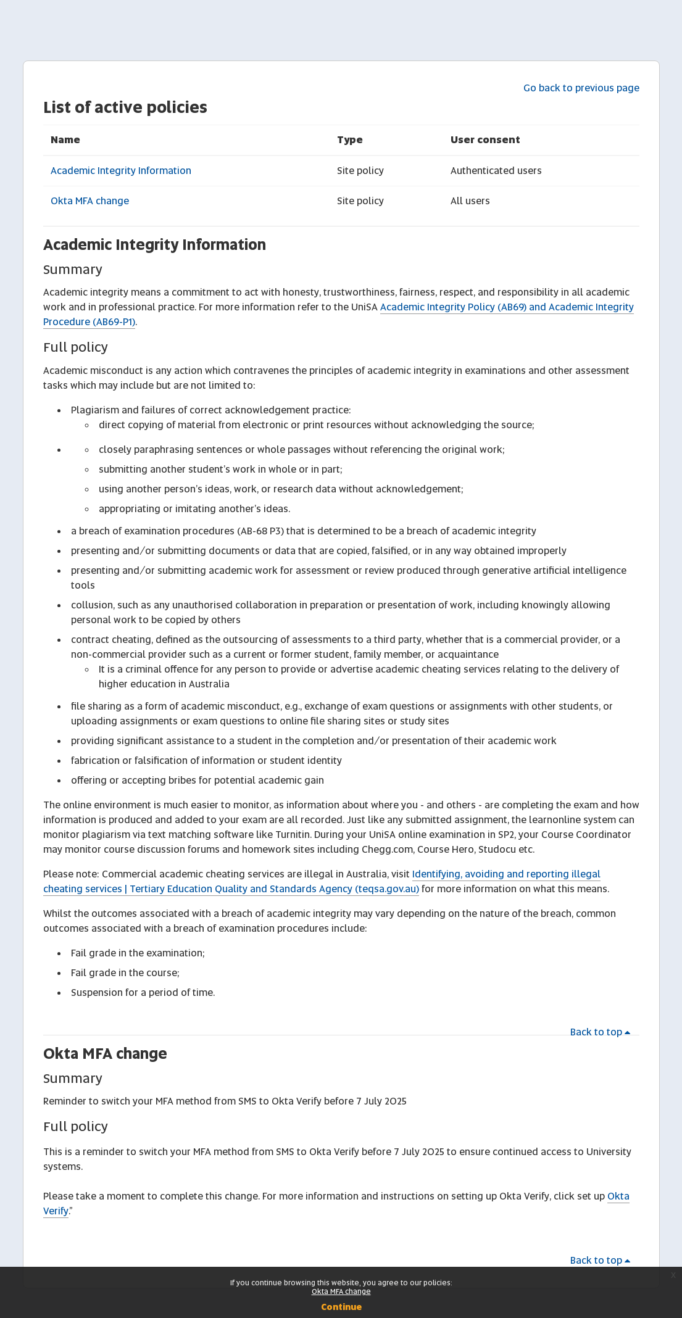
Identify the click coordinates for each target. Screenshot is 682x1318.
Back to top (602, 1032)
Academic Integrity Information (121, 170)
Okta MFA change (90, 200)
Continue (341, 1306)
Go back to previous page (581, 87)
